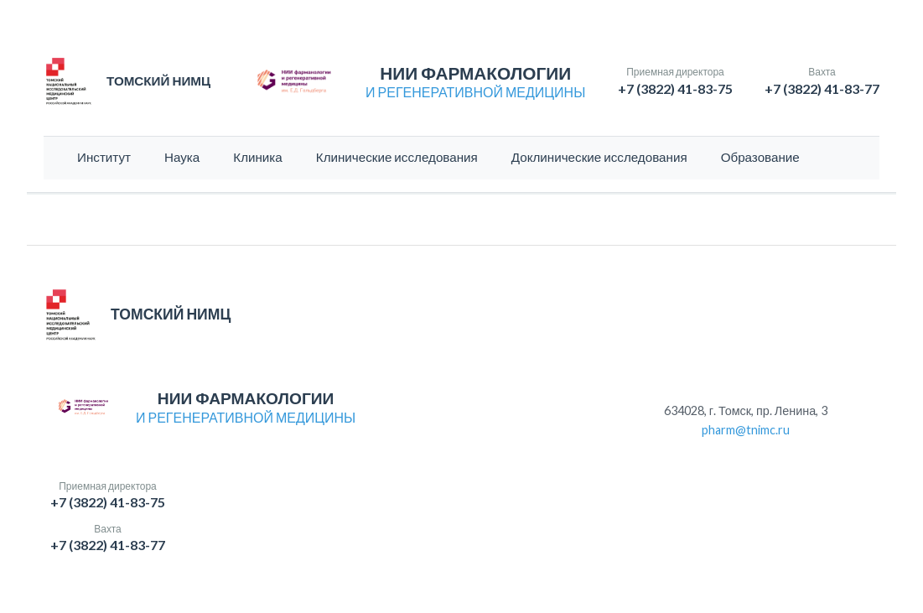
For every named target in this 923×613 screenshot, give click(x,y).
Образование (760, 156)
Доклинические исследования (599, 156)
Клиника (258, 156)
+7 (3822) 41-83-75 (675, 88)
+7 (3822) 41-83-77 (822, 88)
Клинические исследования (397, 156)
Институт (104, 156)
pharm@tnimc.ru (746, 430)
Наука (182, 156)
